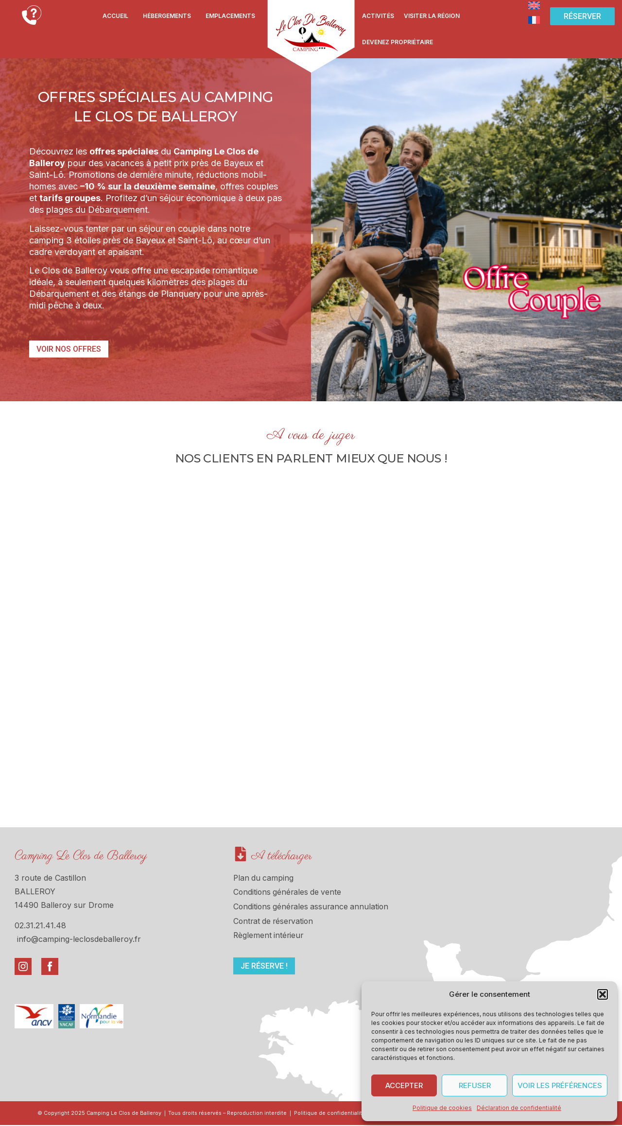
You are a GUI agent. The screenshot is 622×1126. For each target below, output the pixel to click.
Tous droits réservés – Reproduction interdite (232, 1113)
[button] (602, 994)
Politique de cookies (442, 1107)
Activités (378, 15)
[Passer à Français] (534, 19)
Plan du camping (264, 878)
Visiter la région (432, 15)
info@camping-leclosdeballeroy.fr (79, 939)
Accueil (115, 15)
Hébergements (167, 15)
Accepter (404, 1085)
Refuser (475, 1085)
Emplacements (230, 15)
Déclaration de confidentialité (519, 1107)
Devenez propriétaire (397, 42)
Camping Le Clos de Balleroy (81, 856)
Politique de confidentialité (337, 1113)
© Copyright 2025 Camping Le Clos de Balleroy (100, 1113)
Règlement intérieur (269, 936)
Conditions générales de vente (288, 893)
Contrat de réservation (274, 922)
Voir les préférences (560, 1085)
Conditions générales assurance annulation (312, 907)
